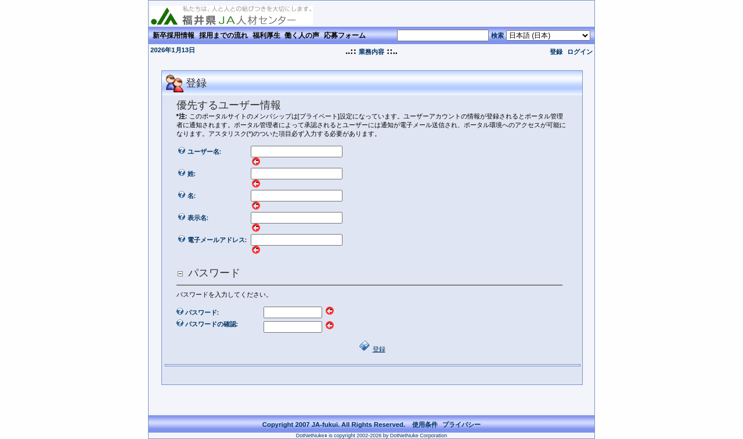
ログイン (580, 51)
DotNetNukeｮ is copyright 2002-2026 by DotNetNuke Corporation (372, 435)
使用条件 (425, 424)
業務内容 (371, 51)
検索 (497, 35)
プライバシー (461, 424)
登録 (556, 51)
